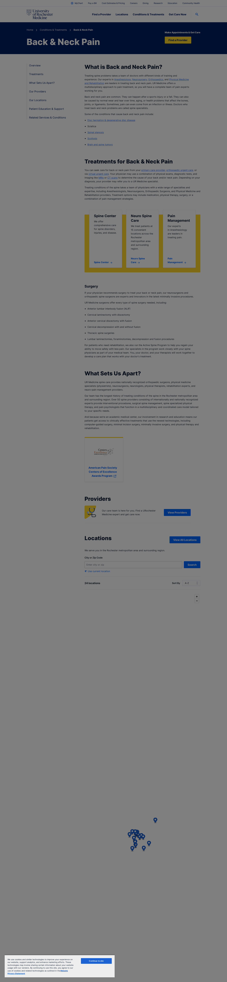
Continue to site (96, 961)
